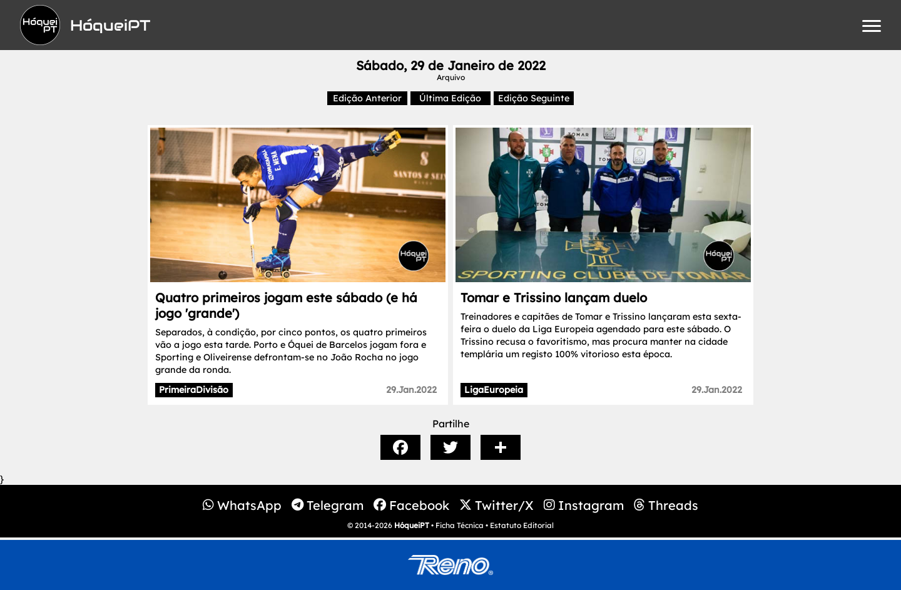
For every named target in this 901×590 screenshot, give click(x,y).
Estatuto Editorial (522, 525)
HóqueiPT (411, 525)
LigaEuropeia (493, 389)
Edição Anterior (367, 98)
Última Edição (450, 98)
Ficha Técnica (459, 525)
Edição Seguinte (533, 98)
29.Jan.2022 (411, 389)
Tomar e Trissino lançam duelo (554, 297)
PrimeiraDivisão (193, 389)
